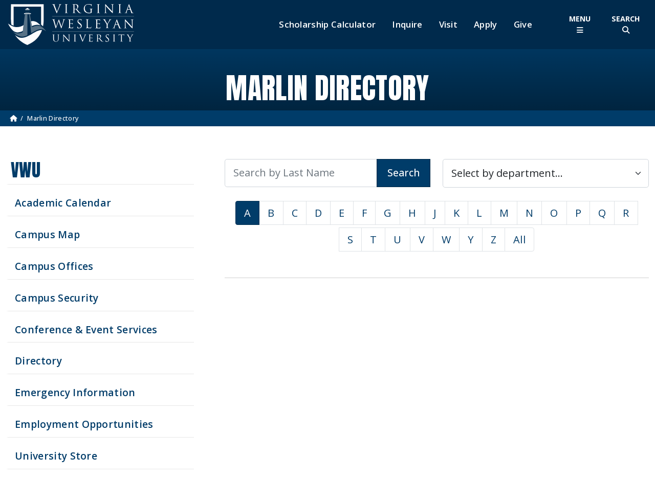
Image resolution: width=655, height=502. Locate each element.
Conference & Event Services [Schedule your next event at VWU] (86, 329)
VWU (25, 170)
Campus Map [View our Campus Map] (47, 234)
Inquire (407, 24)
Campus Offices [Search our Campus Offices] (54, 266)
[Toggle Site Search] (626, 24)
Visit (448, 24)
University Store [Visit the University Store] (56, 456)
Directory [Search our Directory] (38, 361)
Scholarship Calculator (327, 24)
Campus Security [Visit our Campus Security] (57, 298)
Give (523, 24)
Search (403, 172)
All (519, 239)
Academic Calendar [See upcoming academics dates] (63, 203)
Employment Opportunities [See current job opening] (84, 424)
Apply (485, 24)
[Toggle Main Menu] (580, 24)
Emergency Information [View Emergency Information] (75, 392)
